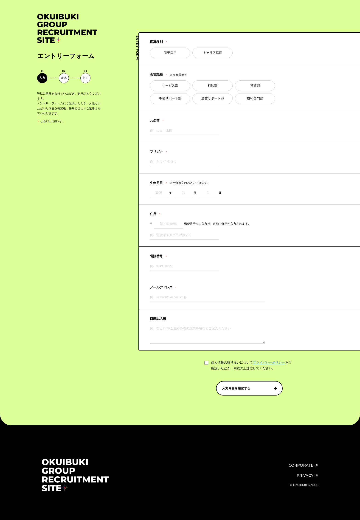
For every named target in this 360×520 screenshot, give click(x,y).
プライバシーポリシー (269, 362)
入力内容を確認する (250, 388)
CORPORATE (303, 465)
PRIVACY (307, 475)
